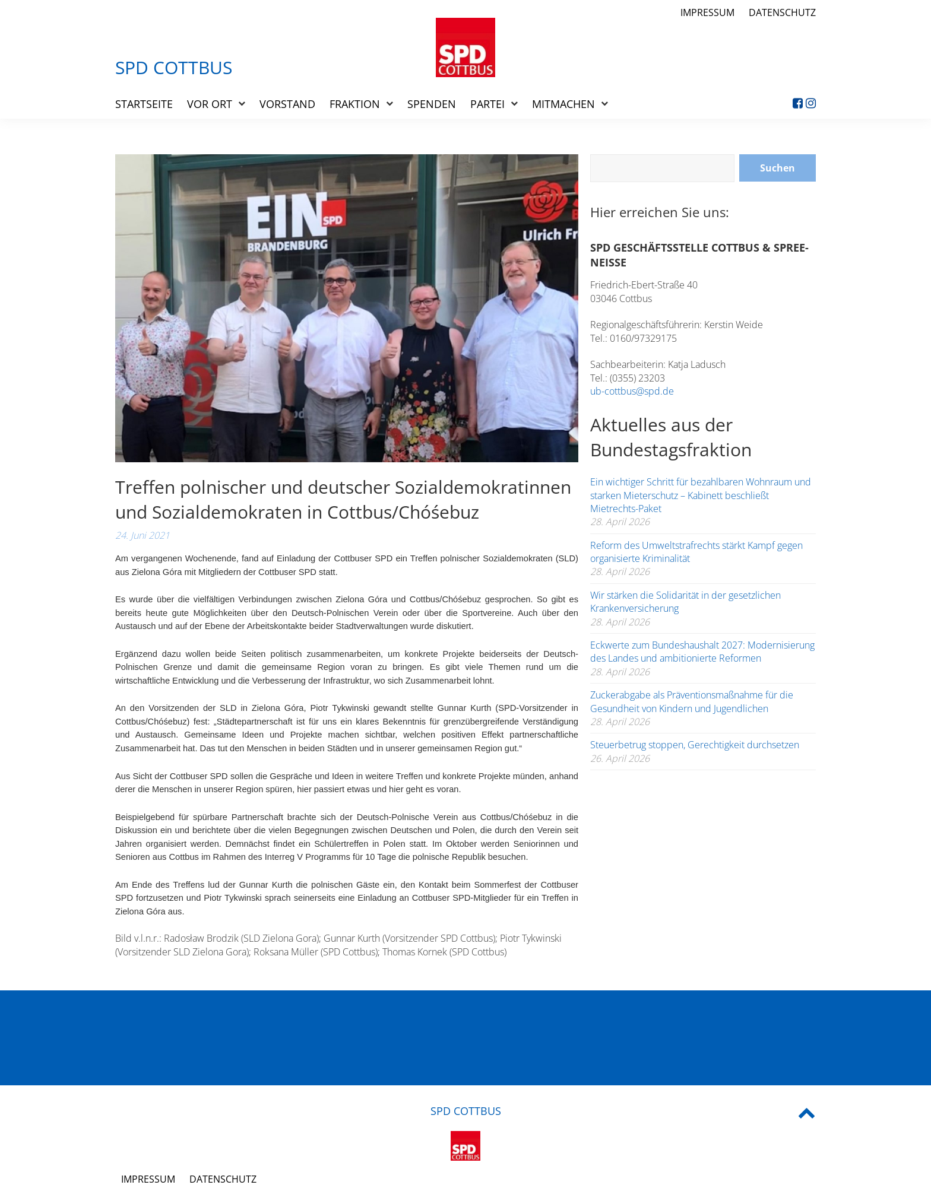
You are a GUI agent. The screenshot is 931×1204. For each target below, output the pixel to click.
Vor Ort (209, 104)
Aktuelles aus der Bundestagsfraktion (671, 437)
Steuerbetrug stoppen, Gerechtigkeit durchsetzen (694, 744)
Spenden (431, 104)
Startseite (144, 104)
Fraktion (355, 104)
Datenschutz (782, 12)
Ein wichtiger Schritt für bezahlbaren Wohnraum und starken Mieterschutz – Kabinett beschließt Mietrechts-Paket (700, 495)
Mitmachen (563, 104)
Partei (487, 104)
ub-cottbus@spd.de (632, 391)
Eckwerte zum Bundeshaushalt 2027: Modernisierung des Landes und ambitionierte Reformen (702, 651)
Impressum (707, 12)
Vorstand (287, 104)
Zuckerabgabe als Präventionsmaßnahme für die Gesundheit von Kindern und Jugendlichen (691, 701)
